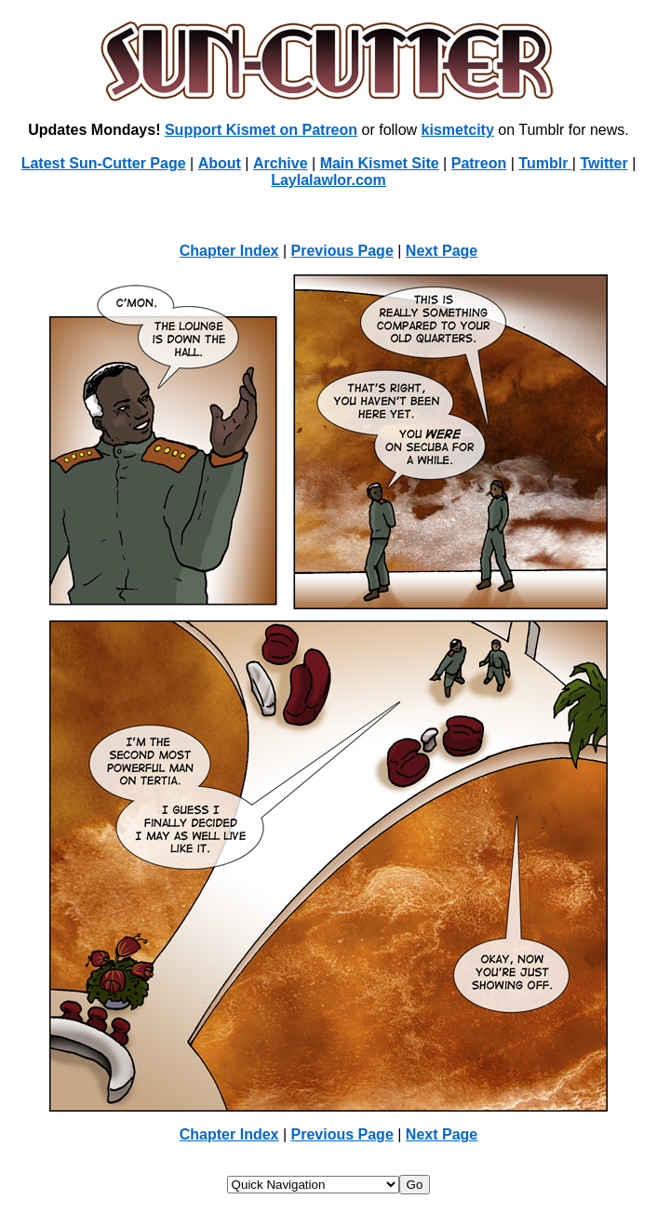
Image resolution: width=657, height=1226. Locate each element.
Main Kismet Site (379, 163)
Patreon (479, 163)
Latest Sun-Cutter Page (103, 163)
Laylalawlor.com (328, 180)
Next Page (441, 251)
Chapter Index (229, 251)
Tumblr (544, 163)
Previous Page (342, 251)
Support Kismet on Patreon (261, 130)
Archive (280, 163)
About (219, 163)
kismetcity (458, 130)
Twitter (603, 163)
